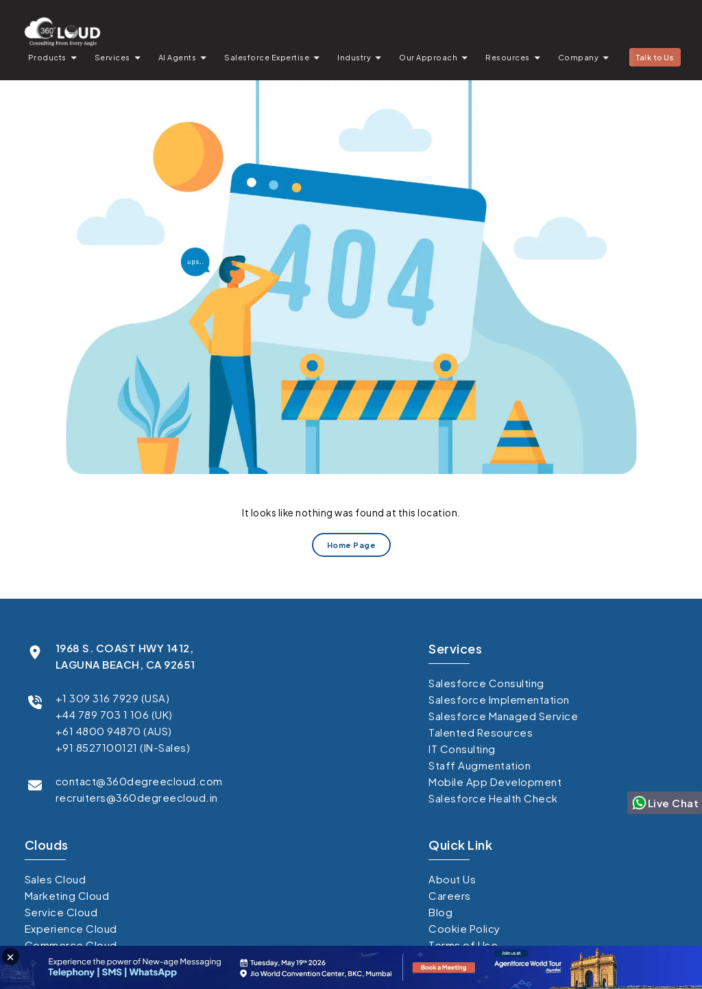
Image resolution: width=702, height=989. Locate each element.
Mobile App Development (494, 781)
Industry (354, 57)
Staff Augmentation (479, 765)
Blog (440, 911)
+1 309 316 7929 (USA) (113, 697)
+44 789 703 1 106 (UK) (114, 714)
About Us (452, 878)
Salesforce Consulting (486, 682)
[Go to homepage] (61, 31)
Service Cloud (61, 911)
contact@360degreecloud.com (139, 780)
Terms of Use (463, 944)
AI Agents (177, 57)
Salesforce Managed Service (503, 715)
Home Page (351, 544)
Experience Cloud (71, 928)
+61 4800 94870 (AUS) (114, 730)
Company (578, 57)
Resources (507, 57)
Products (47, 57)
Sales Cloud (55, 878)
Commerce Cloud (71, 944)
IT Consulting (462, 748)
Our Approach (428, 57)
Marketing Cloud (67, 895)
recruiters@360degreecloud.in (137, 797)
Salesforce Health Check (493, 798)
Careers (449, 895)
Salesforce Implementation (499, 699)
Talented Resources (480, 732)
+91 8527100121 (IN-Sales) (123, 747)
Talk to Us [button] (655, 57)
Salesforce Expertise (266, 57)
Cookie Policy (464, 928)
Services (112, 57)
